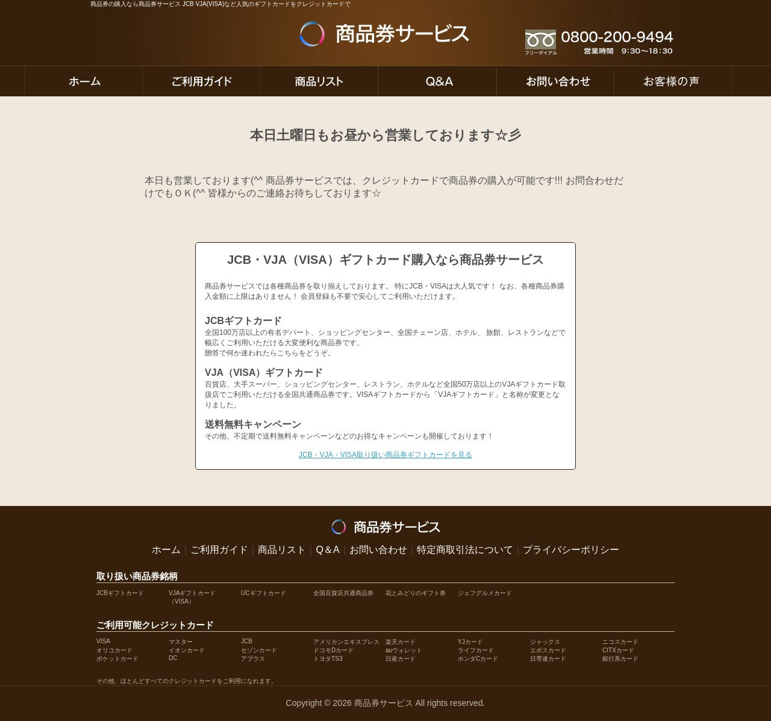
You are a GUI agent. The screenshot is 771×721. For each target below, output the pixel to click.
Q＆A (327, 550)
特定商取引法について (465, 550)
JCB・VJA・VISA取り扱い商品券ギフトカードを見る (385, 455)
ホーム (166, 550)
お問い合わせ (378, 550)
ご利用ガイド (219, 550)
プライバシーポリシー (571, 550)
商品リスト (282, 550)
